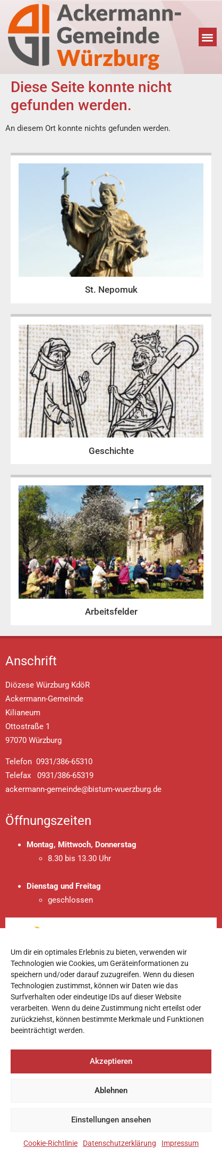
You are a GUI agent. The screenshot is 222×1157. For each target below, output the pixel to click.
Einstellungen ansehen (111, 1120)
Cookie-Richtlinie (50, 1143)
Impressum (180, 1143)
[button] (208, 37)
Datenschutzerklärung (119, 1143)
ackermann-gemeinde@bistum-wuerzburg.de (83, 789)
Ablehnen (111, 1090)
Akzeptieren (111, 1061)
